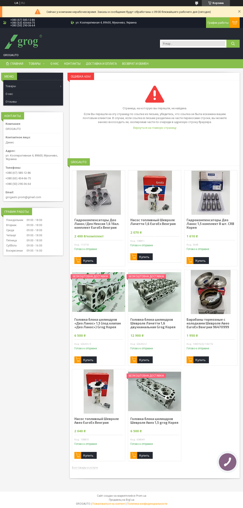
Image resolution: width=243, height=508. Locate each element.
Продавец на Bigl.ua (121, 499)
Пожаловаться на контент (108, 503)
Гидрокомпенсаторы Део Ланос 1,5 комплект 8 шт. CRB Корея (210, 223)
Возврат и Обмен (135, 63)
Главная (16, 63)
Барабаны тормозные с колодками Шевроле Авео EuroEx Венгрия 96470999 (208, 323)
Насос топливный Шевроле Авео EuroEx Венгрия (96, 420)
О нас (54, 63)
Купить (88, 260)
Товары (34, 63)
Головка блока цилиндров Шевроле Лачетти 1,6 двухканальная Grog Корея (153, 323)
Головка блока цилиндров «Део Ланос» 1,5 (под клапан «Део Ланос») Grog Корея (97, 323)
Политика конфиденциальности (147, 503)
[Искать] (233, 44)
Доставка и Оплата (101, 63)
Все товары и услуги (85, 467)
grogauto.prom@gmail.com (23, 197)
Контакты (72, 63)
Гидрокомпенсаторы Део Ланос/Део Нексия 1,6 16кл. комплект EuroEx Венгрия (96, 223)
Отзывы (11, 101)
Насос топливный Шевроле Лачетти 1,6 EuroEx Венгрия (153, 222)
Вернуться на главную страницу (154, 127)
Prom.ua (141, 495)
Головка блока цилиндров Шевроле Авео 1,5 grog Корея (154, 420)
